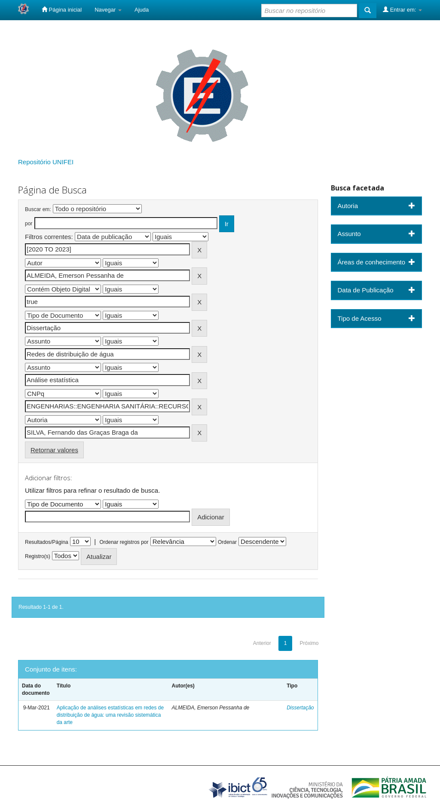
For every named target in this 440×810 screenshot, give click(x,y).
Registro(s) (37, 556)
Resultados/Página (46, 542)
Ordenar (227, 542)
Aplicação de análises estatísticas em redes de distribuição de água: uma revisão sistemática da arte (110, 715)
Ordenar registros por (123, 542)
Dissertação (300, 708)
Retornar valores (54, 450)
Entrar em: (402, 9)
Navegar (108, 9)
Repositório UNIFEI (45, 162)
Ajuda (141, 9)
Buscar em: (38, 209)
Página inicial (62, 9)
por (28, 224)
